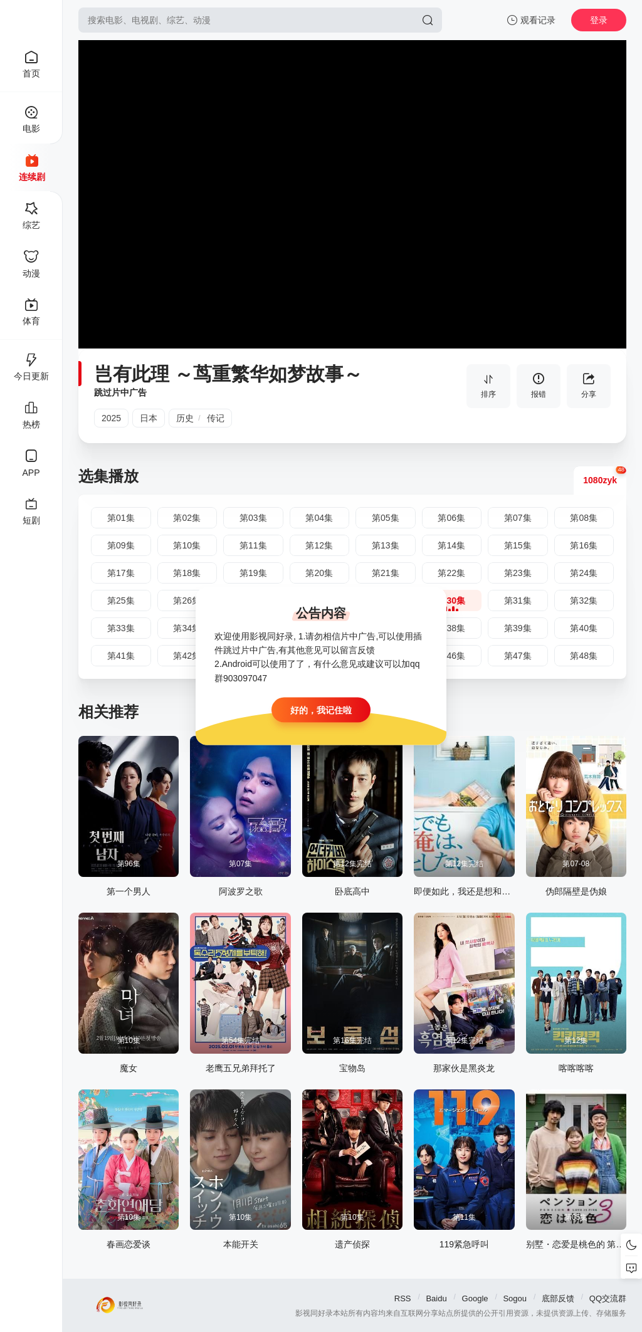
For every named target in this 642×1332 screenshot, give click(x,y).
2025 (111, 418)
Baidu (436, 1298)
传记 (215, 418)
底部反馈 (558, 1298)
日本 (148, 418)
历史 (185, 418)
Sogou (515, 1298)
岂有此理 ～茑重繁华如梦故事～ (228, 374)
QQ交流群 (607, 1298)
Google (475, 1298)
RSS (402, 1298)
